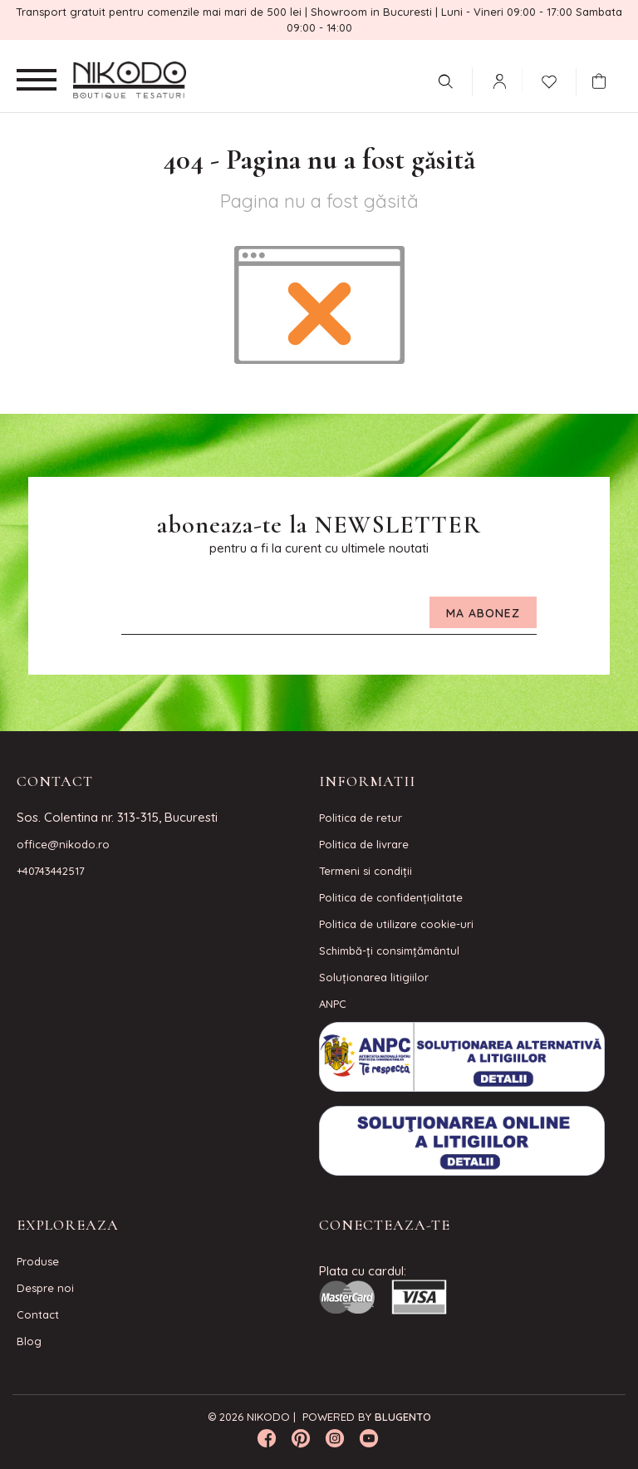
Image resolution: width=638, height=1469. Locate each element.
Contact (38, 1314)
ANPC (332, 1003)
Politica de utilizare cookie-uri (396, 924)
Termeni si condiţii (365, 870)
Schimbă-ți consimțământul (389, 950)
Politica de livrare (364, 844)
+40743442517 (51, 870)
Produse (38, 1261)
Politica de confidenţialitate (391, 897)
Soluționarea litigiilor (374, 977)
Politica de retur (360, 817)
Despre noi (45, 1288)
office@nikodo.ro (63, 844)
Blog (29, 1341)
